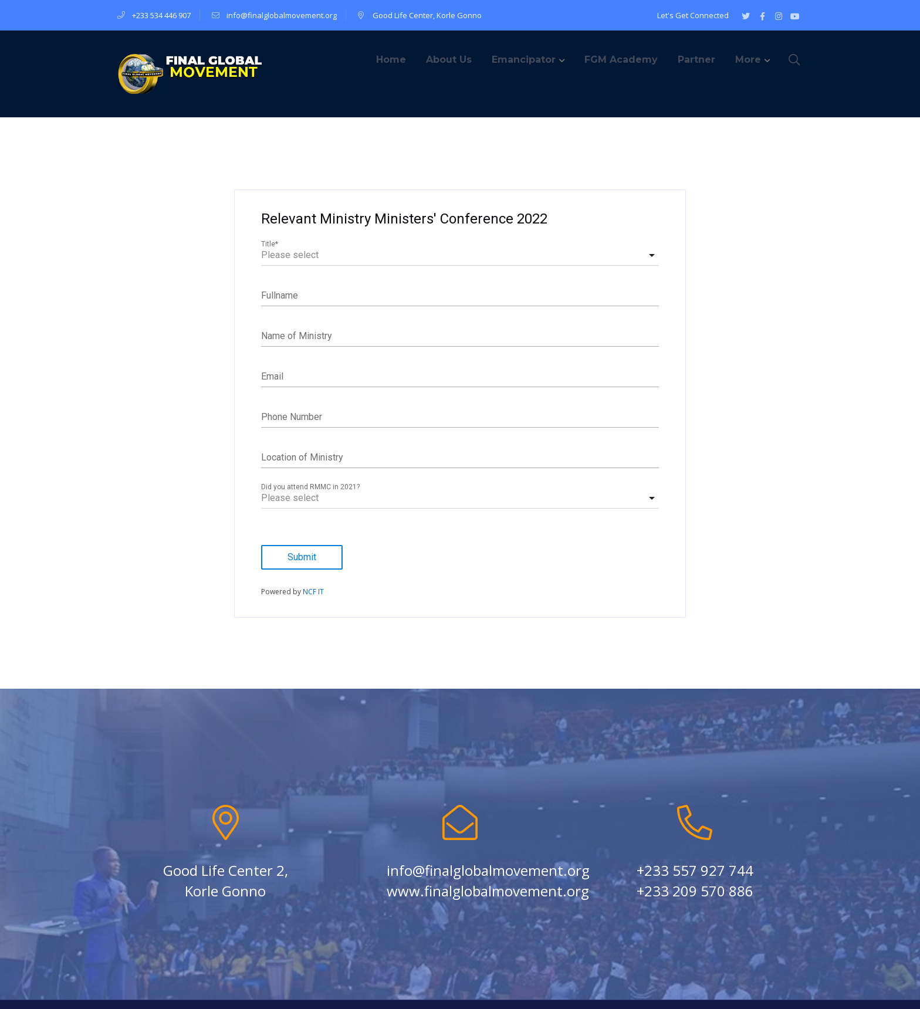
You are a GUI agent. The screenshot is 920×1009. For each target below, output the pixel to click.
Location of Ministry (302, 457)
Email (272, 376)
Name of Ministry (296, 335)
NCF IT (313, 592)
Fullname (279, 295)
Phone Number (291, 416)
